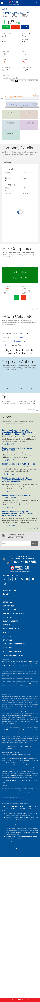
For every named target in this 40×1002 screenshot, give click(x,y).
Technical (7, 162)
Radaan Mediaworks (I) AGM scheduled (18, 608)
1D (16, 81)
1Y (25, 81)
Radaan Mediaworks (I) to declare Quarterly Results (16, 641)
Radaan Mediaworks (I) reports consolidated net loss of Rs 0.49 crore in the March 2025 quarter (19, 658)
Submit (34, 688)
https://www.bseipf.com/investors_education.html (12, 943)
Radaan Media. (20, 272)
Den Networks (20, 420)
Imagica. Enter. (20, 383)
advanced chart (33, 80)
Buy (6, 27)
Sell (16, 27)
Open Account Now (20, 1000)
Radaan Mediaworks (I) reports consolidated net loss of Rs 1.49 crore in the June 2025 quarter (19, 624)
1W (19, 81)
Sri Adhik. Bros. (20, 346)
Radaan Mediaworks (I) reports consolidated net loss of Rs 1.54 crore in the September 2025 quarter (19, 577)
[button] (20, 9)
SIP (25, 27)
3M (22, 81)
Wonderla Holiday (20, 309)
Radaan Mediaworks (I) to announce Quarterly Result (17, 593)
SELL (23, 297)
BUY (16, 297)
